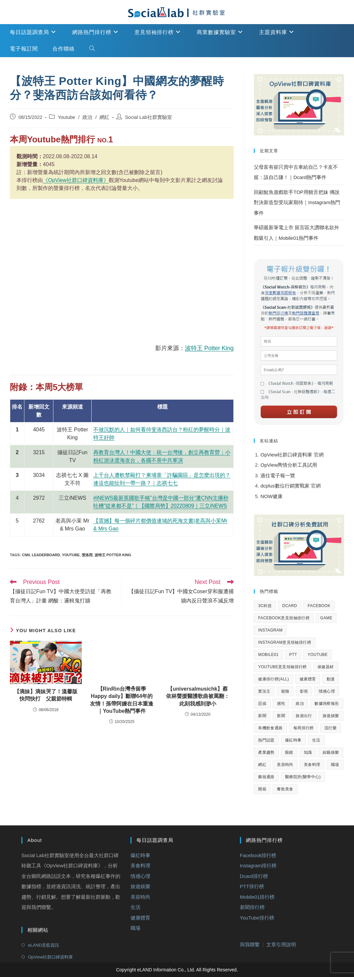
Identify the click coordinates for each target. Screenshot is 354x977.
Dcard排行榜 (254, 876)
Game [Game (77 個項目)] (326, 618)
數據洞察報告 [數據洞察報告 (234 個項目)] (326, 703)
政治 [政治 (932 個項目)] (300, 703)
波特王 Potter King (209, 348)
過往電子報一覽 (277, 475)
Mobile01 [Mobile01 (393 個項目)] (268, 654)
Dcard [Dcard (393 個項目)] (289, 605)
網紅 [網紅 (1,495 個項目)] (262, 764)
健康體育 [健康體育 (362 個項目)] (308, 679)
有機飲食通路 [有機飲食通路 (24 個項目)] (270, 728)
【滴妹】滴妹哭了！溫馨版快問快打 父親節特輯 (45, 695)
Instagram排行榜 (258, 865)
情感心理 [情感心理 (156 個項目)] (327, 691)
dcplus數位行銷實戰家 (285, 485)
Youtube (66, 117)
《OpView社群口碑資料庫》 (76, 180)
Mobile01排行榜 (257, 896)
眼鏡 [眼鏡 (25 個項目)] (289, 752)
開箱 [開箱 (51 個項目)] (262, 789)
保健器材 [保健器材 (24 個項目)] (325, 667)
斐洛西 (87, 555)
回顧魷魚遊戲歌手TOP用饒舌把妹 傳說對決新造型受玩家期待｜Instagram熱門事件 (297, 202)
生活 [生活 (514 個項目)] (316, 740)
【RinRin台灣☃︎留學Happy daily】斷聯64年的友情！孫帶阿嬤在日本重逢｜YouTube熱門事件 (121, 700)
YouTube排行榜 (257, 917)
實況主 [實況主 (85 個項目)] (264, 691)
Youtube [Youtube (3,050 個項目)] (318, 654)
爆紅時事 (140, 855)
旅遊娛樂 (140, 886)
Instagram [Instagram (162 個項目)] (270, 630)
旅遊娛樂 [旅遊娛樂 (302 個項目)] (331, 715)
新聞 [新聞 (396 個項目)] (262, 715)
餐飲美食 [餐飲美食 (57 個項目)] (285, 789)
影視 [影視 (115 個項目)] (304, 691)
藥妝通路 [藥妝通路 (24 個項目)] (266, 777)
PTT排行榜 (252, 886)
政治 (87, 117)
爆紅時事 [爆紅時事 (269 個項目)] (293, 740)
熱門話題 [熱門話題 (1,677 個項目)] (266, 740)
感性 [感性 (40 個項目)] (281, 703)
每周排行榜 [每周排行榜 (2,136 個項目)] (303, 728)
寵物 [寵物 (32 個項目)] (285, 691)
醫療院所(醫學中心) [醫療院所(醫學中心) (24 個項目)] (303, 777)
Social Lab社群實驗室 (148, 117)
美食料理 (140, 865)
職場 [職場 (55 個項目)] (335, 764)
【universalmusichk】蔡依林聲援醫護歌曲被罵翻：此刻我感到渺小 (197, 696)
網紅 (104, 117)
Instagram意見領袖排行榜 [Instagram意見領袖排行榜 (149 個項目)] (284, 642)
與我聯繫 (250, 944)
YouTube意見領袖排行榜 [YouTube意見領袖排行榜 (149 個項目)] (282, 667)
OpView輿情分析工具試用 (288, 465)
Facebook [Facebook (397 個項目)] (319, 605)
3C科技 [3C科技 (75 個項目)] (265, 605)
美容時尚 (140, 896)
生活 (135, 907)
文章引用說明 (281, 944)
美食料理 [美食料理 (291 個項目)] (312, 764)
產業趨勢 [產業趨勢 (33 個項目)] (266, 752)
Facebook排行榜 (258, 855)
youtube (71, 555)
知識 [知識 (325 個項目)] (308, 752)
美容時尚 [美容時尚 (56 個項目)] (285, 764)
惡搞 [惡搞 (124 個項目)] (262, 703)
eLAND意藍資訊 (43, 945)
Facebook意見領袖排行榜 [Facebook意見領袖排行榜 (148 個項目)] (284, 618)
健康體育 (140, 917)
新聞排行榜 (252, 907)
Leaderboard (46, 555)
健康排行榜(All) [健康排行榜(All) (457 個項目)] (273, 679)
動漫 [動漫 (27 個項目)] (331, 679)
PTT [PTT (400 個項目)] (293, 654)
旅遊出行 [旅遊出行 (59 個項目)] (304, 715)
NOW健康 (271, 496)
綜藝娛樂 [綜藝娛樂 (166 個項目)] (331, 752)
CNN (26, 555)
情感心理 (140, 876)
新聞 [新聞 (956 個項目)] (281, 715)
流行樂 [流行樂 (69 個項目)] (330, 728)
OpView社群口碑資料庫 (286, 454)
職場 (135, 928)
